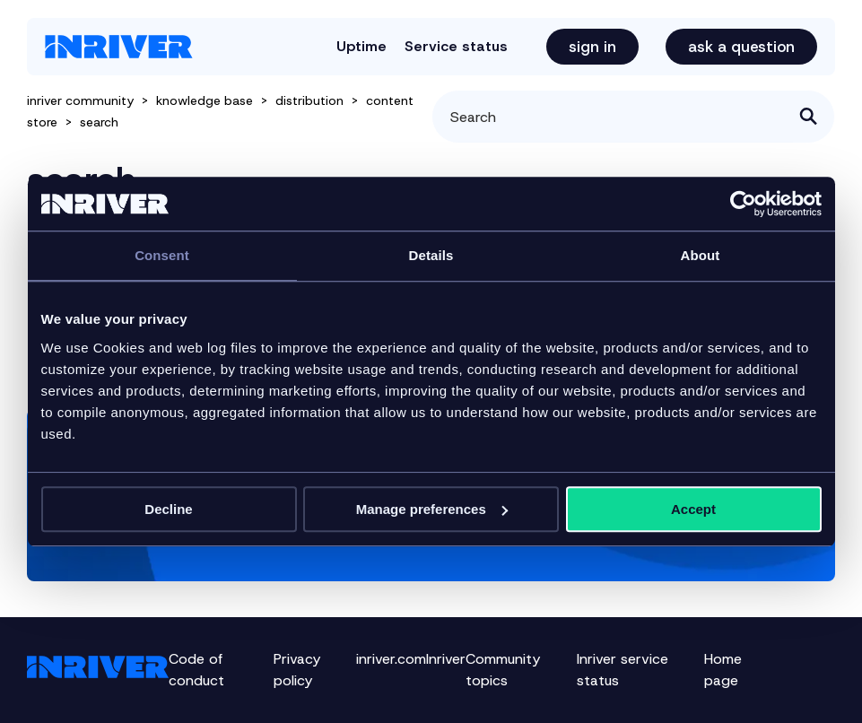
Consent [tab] (162, 255)
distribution (309, 100)
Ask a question (741, 47)
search (99, 122)
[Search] (633, 117)
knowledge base (204, 100)
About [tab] (700, 255)
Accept (693, 509)
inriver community (80, 100)
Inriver (446, 658)
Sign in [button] (592, 47)
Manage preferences (432, 509)
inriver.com (391, 658)
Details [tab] (431, 255)
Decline (168, 509)
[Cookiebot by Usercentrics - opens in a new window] (743, 203)
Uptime (361, 46)
